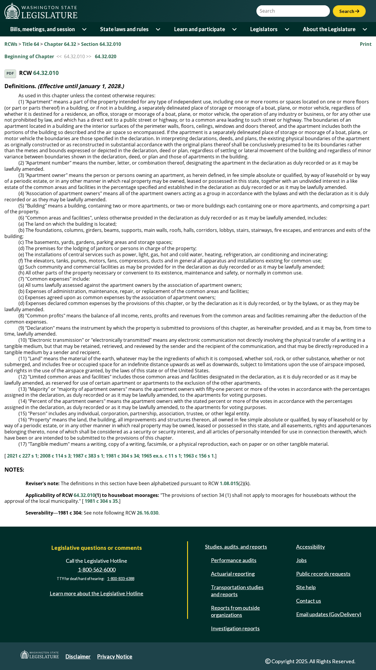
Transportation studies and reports (237, 590)
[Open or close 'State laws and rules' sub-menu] (158, 29)
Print (366, 44)
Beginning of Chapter (29, 56)
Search (349, 11)
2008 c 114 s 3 (55, 456)
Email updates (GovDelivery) (328, 614)
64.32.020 (105, 56)
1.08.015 (229, 483)
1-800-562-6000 (96, 569)
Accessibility (310, 546)
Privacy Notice (114, 656)
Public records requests (323, 573)
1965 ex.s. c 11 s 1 (161, 456)
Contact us (308, 600)
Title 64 (30, 44)
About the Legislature (329, 29)
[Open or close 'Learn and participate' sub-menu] (235, 29)
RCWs (10, 44)
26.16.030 (147, 513)
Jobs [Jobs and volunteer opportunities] (301, 560)
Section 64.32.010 (101, 44)
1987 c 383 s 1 (88, 456)
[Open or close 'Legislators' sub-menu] (287, 29)
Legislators (264, 29)
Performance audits (233, 560)
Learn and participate (199, 29)
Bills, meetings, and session (42, 29)
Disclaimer (78, 656)
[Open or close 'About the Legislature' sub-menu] (365, 29)
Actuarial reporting (233, 573)
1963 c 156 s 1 (198, 456)
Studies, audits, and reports (236, 546)
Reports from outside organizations (235, 611)
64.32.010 (46, 73)
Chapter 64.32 (60, 44)
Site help (306, 587)
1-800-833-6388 (120, 579)
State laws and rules (124, 29)
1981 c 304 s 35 (101, 501)
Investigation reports (235, 628)
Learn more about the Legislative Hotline (96, 593)
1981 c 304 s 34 (122, 456)
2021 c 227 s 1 (22, 456)
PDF (10, 73)
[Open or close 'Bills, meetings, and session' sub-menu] (85, 29)
